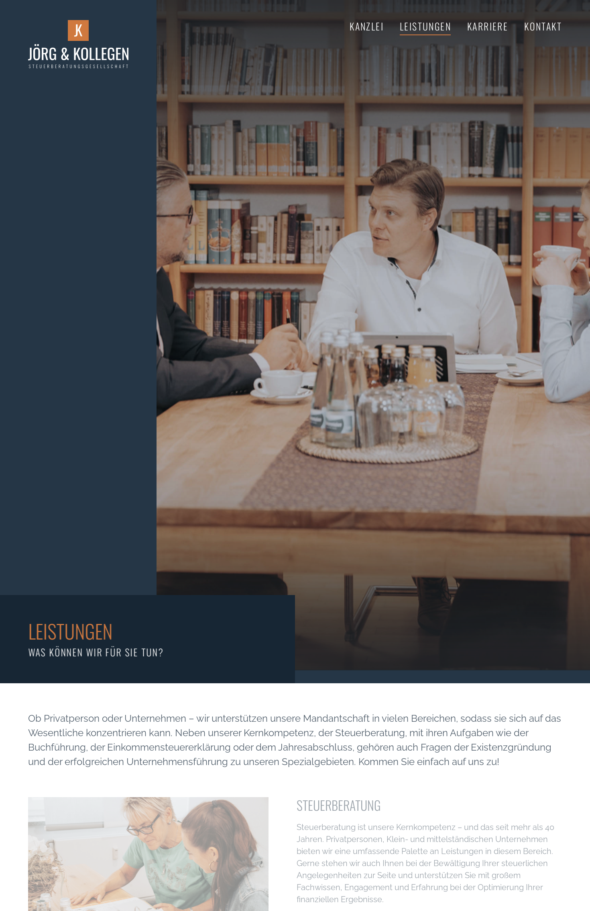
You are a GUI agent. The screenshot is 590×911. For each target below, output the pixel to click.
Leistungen (425, 26)
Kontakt (543, 26)
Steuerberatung (339, 805)
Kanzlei (367, 26)
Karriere (487, 26)
